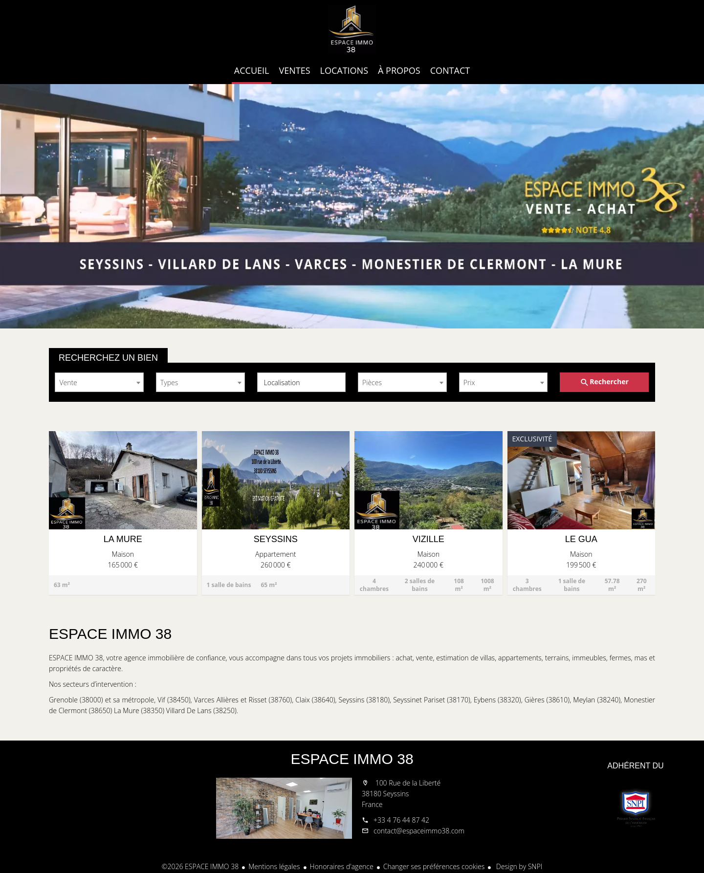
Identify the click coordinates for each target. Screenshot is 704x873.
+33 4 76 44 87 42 (401, 820)
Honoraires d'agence (342, 866)
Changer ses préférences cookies (434, 866)
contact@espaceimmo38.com (419, 830)
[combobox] (99, 382)
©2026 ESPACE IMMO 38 (200, 866)
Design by (518, 866)
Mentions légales (274, 866)
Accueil (352, 29)
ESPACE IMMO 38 (351, 759)
